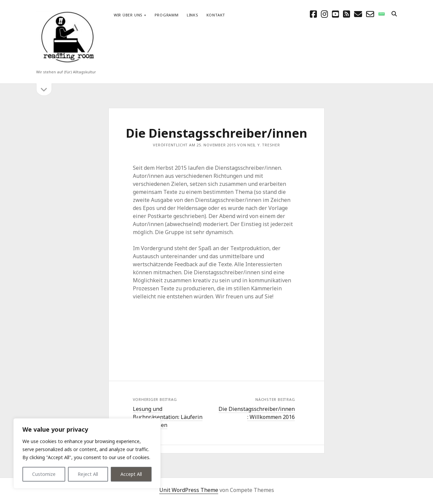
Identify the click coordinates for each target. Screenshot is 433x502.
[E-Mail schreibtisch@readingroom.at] (358, 13)
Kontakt (215, 14)
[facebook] (313, 13)
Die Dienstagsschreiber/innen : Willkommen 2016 (257, 413)
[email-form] (370, 13)
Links (192, 14)
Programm (167, 14)
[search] (394, 14)
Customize (44, 474)
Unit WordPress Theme (188, 490)
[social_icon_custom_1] (381, 13)
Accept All (131, 474)
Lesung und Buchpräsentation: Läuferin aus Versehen (167, 417)
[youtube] (335, 13)
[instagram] (324, 13)
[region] (87, 453)
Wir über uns (128, 14)
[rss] (346, 13)
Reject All (88, 474)
